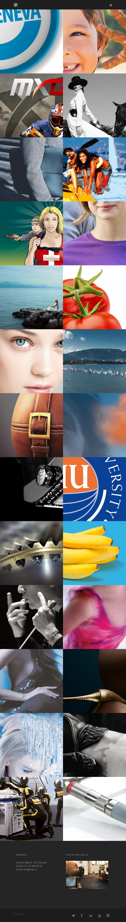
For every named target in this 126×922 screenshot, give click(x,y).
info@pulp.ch (30, 869)
